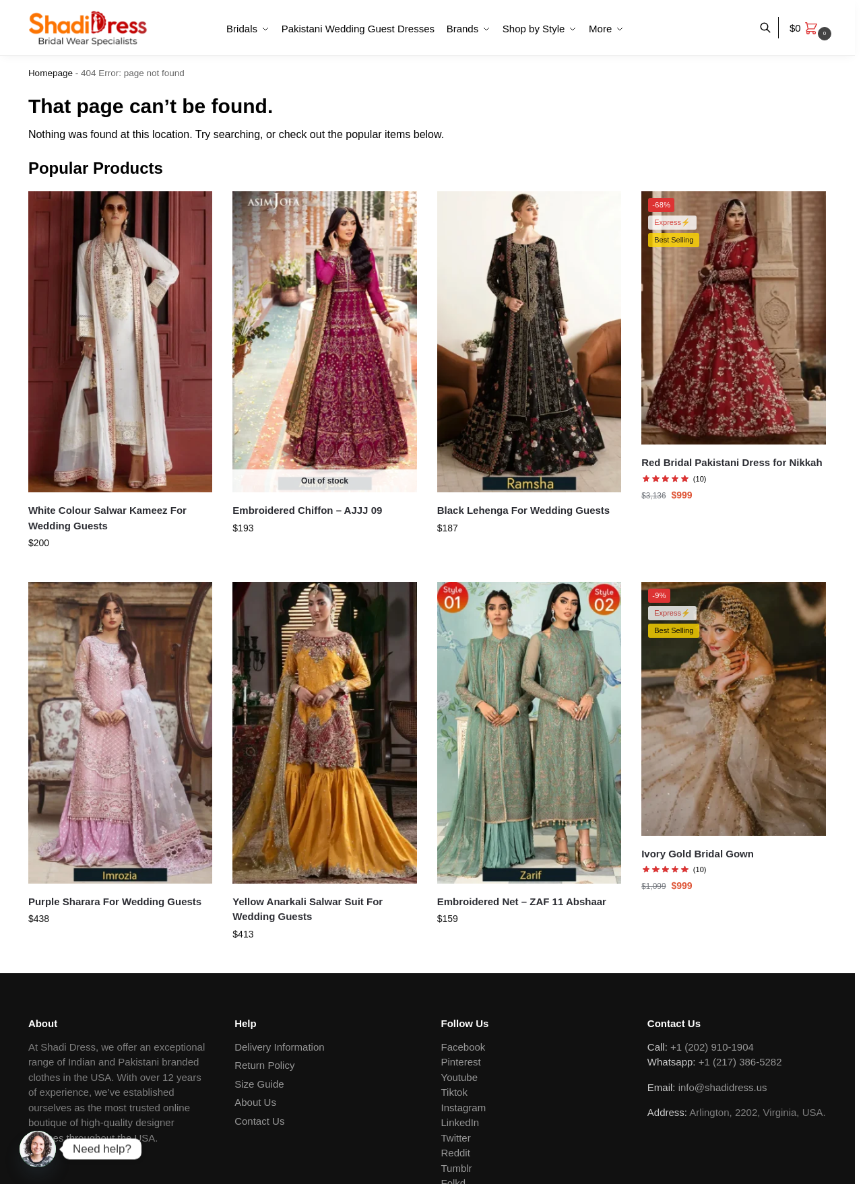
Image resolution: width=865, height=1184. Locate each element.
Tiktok (454, 1092)
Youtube (459, 1077)
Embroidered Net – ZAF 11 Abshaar (521, 901)
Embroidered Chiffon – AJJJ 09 (307, 510)
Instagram (463, 1107)
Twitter (456, 1138)
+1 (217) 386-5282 (740, 1061)
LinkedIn (460, 1122)
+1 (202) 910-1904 (712, 1047)
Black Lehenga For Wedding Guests (523, 510)
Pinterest (461, 1061)
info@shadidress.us (722, 1087)
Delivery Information (279, 1047)
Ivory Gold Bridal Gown (697, 853)
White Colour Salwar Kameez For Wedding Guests (107, 517)
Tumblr (456, 1168)
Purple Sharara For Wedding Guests (114, 901)
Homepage (50, 73)
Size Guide (259, 1084)
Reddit (455, 1152)
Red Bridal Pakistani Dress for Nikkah (731, 462)
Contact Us (259, 1121)
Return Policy (264, 1065)
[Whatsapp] (38, 1149)
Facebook (463, 1047)
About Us (255, 1102)
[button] (812, 28)
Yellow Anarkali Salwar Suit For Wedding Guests (307, 909)
